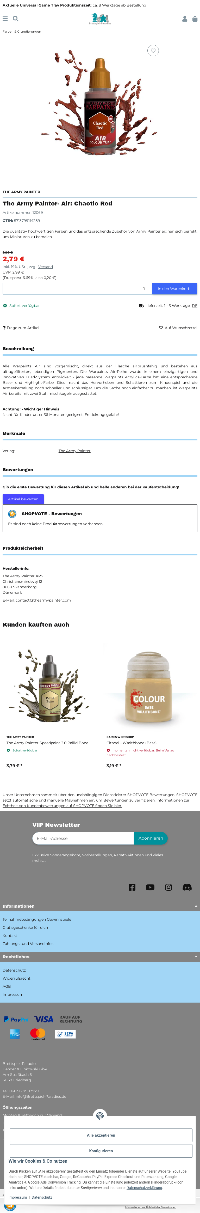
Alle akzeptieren (101, 1135)
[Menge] (78, 289)
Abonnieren (151, 838)
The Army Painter (75, 450)
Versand (45, 266)
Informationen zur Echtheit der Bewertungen (150, 1207)
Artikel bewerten (23, 499)
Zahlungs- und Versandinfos (28, 943)
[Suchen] (15, 19)
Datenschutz (42, 1197)
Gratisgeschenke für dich (25, 927)
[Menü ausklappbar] (5, 19)
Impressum (18, 1197)
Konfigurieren (101, 1151)
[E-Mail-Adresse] (83, 838)
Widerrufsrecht (16, 978)
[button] (184, 19)
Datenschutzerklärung (144, 1188)
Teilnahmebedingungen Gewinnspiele (37, 919)
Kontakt (10, 935)
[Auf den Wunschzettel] (153, 50)
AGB (7, 986)
